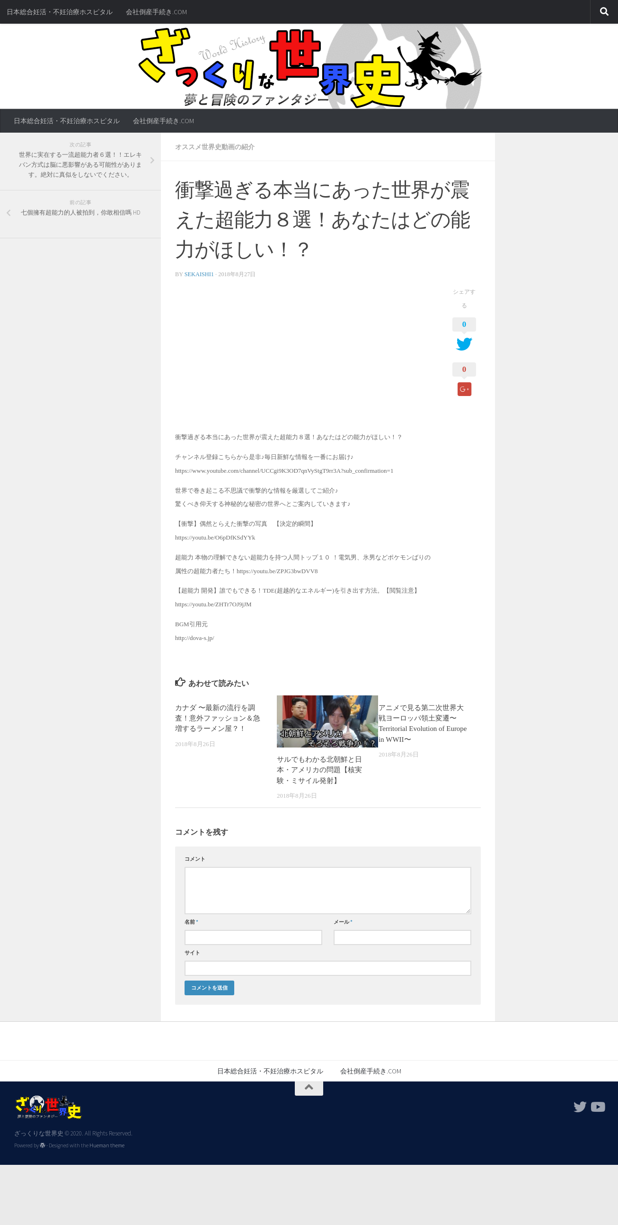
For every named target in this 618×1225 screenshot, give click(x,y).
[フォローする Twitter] (580, 1107)
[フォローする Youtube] (597, 1107)
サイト (192, 952)
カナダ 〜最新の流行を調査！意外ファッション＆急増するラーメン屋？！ (217, 718)
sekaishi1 (199, 274)
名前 (191, 922)
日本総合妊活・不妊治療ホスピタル (60, 12)
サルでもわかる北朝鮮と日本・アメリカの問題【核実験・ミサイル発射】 (319, 770)
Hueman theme (106, 1145)
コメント (195, 859)
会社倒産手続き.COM (156, 12)
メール (343, 922)
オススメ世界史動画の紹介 (215, 147)
